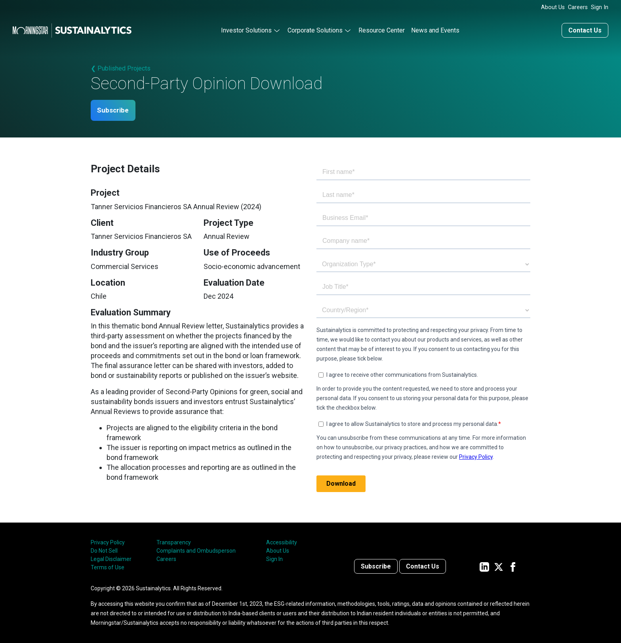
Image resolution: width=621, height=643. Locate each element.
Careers (578, 7)
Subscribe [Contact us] (376, 566)
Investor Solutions (246, 29)
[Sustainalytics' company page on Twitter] (498, 566)
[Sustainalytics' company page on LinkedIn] (484, 566)
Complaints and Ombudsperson (196, 550)
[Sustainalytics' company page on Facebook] (513, 566)
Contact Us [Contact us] (585, 29)
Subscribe (115, 109)
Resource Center (381, 29)
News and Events (435, 29)
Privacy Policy (108, 542)
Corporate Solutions (315, 29)
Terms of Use (107, 567)
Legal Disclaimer (111, 558)
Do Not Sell (104, 550)
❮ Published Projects (120, 67)
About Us (553, 7)
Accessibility (281, 542)
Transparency (173, 542)
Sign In (599, 7)
